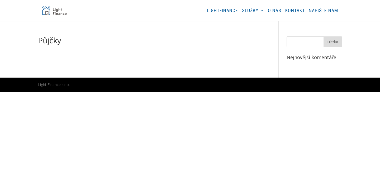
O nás (274, 11)
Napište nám (323, 11)
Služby (250, 11)
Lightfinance (222, 11)
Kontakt (295, 11)
